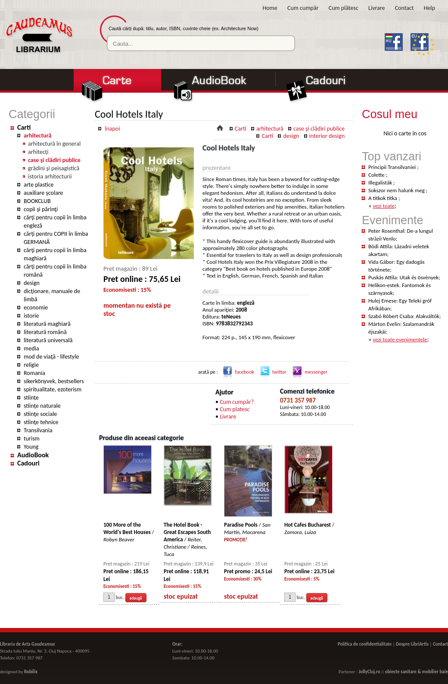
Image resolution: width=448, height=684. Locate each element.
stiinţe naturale (42, 405)
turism (32, 438)
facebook (237, 372)
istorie (31, 315)
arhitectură (37, 135)
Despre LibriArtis (412, 644)
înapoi (112, 128)
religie (31, 365)
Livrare (376, 8)
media (31, 348)
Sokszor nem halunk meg (397, 190)
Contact (404, 8)
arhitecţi (38, 152)
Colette (377, 175)
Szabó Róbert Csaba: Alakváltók (403, 316)
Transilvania (38, 430)
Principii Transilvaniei (392, 167)
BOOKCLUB (37, 201)
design (32, 283)
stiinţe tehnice (41, 422)
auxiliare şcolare (43, 193)
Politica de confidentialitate (365, 644)
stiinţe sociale (40, 414)
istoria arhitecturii (50, 176)
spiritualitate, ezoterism (52, 389)
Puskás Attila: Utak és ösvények (403, 277)
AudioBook (33, 455)
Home (270, 8)
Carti (24, 127)
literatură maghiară (47, 324)
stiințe (31, 397)
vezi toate (384, 206)
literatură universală (48, 340)
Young (31, 446)
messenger (308, 372)
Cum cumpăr (303, 8)
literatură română (45, 332)
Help (429, 8)
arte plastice (39, 184)
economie (36, 307)
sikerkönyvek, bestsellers (54, 381)
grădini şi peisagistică (53, 168)
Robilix (30, 672)
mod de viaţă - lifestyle (51, 356)
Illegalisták (380, 182)
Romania (34, 373)
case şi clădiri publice (54, 160)
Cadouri (28, 463)
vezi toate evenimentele (400, 339)
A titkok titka (383, 198)
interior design (327, 136)
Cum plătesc (343, 8)
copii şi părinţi (41, 209)
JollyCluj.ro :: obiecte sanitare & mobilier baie (403, 672)
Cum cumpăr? (237, 402)
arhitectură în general (54, 143)
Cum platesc (234, 409)
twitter (272, 372)
